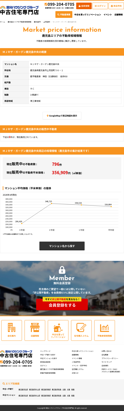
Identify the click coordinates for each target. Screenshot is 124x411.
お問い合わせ (107, 351)
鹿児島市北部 (23, 389)
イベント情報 (77, 358)
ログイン (100, 5)
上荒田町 (46, 22)
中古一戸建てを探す (47, 354)
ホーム (2, 22)
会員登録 (84, 5)
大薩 (68, 389)
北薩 (64, 389)
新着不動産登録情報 (47, 373)
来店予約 (116, 5)
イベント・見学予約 (79, 365)
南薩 (72, 389)
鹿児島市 (37, 22)
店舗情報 (75, 354)
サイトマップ (107, 362)
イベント (108, 14)
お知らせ (75, 373)
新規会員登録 (45, 362)
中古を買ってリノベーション (87, 14)
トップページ (45, 351)
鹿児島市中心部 (34, 389)
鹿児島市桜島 (56, 389)
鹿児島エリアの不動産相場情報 (19, 22)
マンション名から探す (62, 246)
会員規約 (105, 365)
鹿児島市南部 (46, 389)
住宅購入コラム (78, 369)
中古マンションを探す (48, 358)
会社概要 (105, 354)
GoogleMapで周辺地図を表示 (62, 115)
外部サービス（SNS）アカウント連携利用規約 (111, 370)
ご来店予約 (76, 362)
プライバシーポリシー (110, 358)
